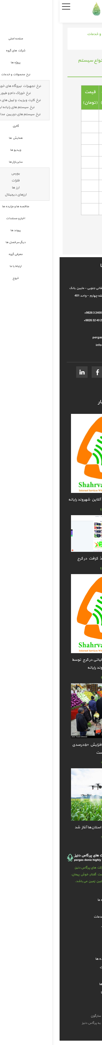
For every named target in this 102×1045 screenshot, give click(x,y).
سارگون (36, 1015)
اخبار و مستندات (51, 967)
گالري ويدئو (51, 942)
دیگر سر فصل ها (51, 984)
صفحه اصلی (80, 34)
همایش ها (51, 933)
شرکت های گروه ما (51, 900)
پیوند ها (51, 975)
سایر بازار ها (51, 950)
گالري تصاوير (51, 925)
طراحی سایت (76, 1015)
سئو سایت (57, 1015)
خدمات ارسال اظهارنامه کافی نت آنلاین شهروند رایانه (51, 499)
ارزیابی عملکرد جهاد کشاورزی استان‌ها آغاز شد (51, 827)
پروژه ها (51, 908)
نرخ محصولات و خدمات (46, 34)
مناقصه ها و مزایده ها (51, 959)
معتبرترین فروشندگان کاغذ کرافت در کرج (51, 558)
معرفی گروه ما (51, 992)
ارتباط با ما (51, 1001)
